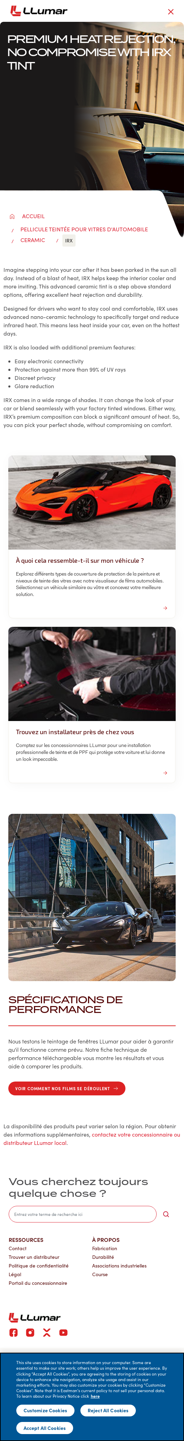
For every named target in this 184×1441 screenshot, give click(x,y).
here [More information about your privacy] (95, 1396)
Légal (15, 1274)
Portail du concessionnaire (38, 1283)
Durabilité (103, 1257)
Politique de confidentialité (39, 1265)
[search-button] (166, 1214)
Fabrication (104, 1248)
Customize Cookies (45, 1410)
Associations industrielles (119, 1265)
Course (100, 1274)
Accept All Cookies (45, 1427)
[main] (92, 1397)
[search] (83, 1214)
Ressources (26, 1239)
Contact (18, 1248)
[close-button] (171, 11)
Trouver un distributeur (34, 1257)
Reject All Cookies (108, 1410)
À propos (106, 1239)
